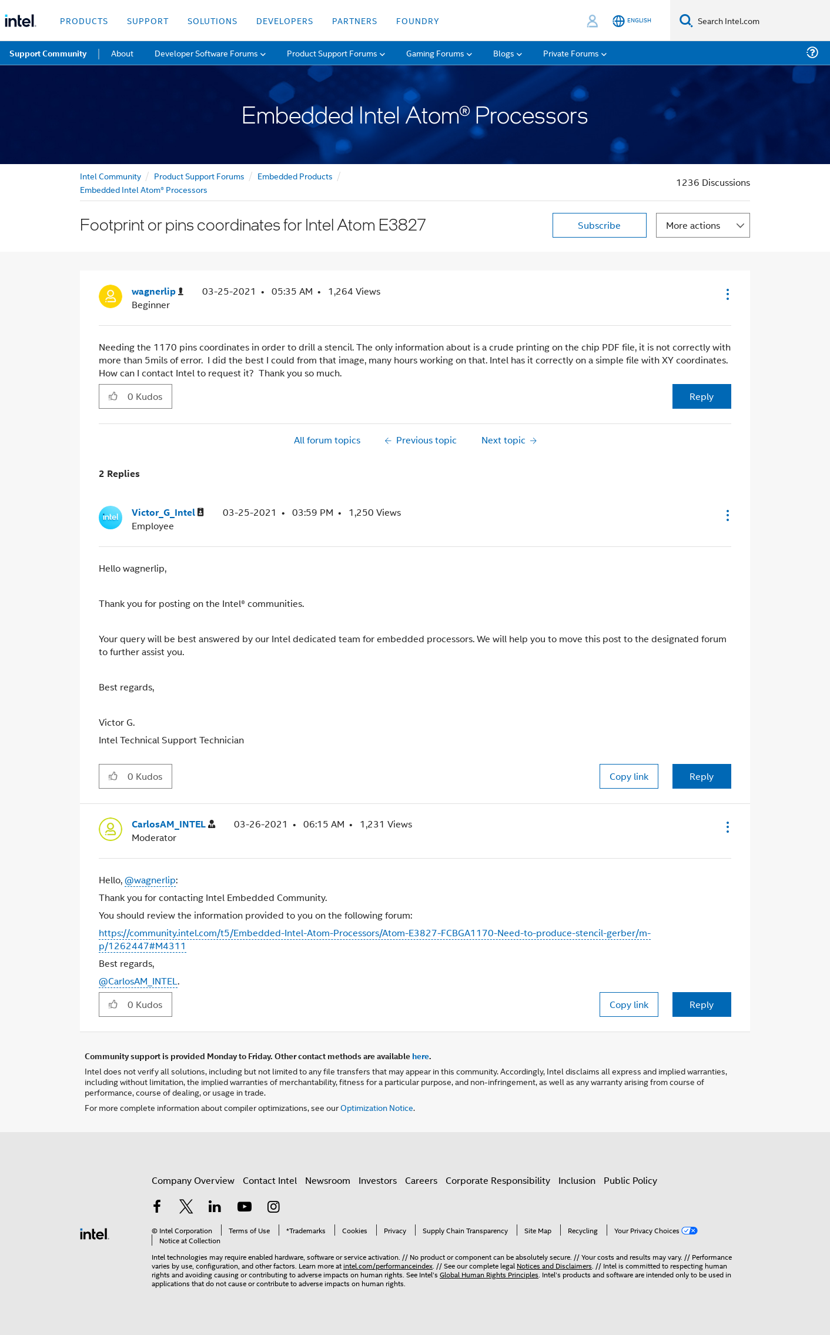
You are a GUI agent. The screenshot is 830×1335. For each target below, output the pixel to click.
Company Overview (193, 1180)
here (420, 1055)
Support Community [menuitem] (47, 52)
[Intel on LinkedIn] (215, 1207)
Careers (421, 1180)
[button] (726, 294)
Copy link (629, 776)
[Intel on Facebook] (157, 1207)
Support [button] (148, 20)
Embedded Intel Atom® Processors (144, 189)
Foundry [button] (418, 20)
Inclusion (576, 1180)
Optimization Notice (376, 1107)
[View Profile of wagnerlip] (157, 291)
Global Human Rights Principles (489, 1274)
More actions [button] (693, 225)
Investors (378, 1180)
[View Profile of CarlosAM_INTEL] (173, 824)
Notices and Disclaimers (554, 1265)
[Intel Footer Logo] (94, 1232)
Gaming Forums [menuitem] (435, 52)
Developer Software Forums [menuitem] (206, 52)
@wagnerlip (150, 879)
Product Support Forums (199, 175)
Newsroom (327, 1180)
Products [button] (84, 20)
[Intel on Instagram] (273, 1207)
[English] (632, 21)
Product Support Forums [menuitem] (332, 52)
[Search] (686, 20)
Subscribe (599, 225)
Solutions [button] (212, 20)
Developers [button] (284, 20)
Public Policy (630, 1180)
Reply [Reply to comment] (702, 776)
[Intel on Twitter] (186, 1207)
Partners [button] (354, 20)
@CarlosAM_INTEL (138, 980)
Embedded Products (295, 175)
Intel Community (110, 175)
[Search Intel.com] (761, 20)
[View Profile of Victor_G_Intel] (168, 512)
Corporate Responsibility (498, 1180)
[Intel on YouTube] (245, 1207)
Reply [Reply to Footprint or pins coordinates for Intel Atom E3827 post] (702, 396)
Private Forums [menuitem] (571, 52)
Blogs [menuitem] (503, 52)
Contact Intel (270, 1180)
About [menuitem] (122, 52)
